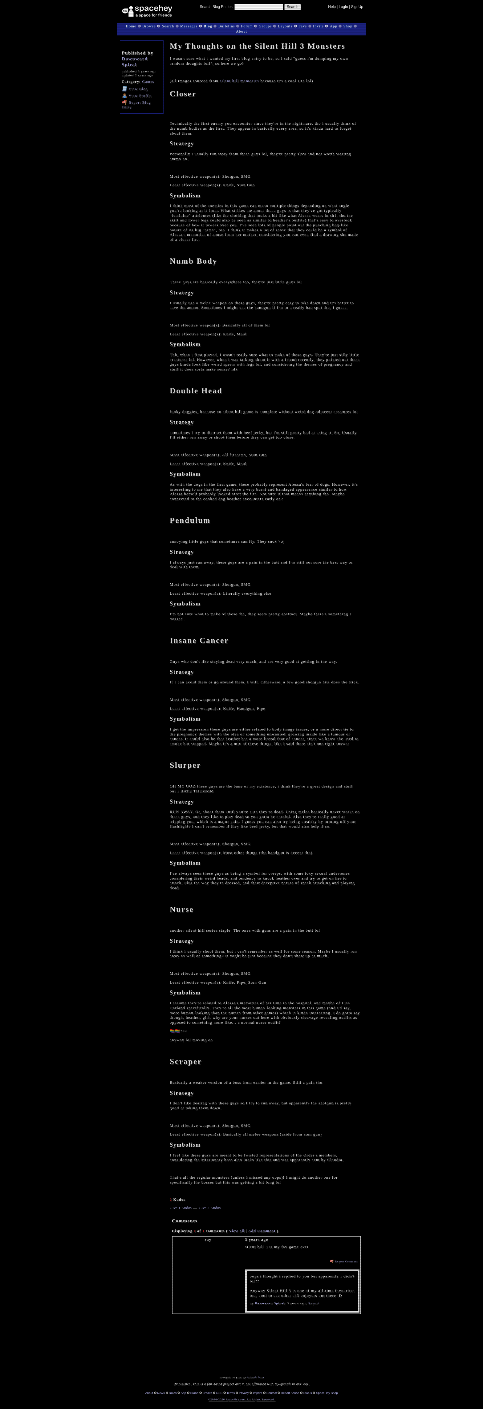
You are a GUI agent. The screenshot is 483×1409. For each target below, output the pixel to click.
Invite (318, 26)
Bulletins (226, 26)
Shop (347, 26)
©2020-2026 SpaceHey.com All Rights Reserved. (241, 1399)
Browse (149, 26)
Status (307, 1393)
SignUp (357, 7)
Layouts (285, 26)
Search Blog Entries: (216, 7)
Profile (137, 95)
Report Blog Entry (136, 104)
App (333, 26)
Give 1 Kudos (181, 1208)
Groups (265, 26)
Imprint (257, 1393)
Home (131, 26)
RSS (219, 1393)
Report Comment (344, 1261)
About (241, 31)
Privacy (244, 1393)
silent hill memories (239, 81)
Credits (207, 1393)
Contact (271, 1393)
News (161, 1393)
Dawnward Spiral (135, 61)
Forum (247, 26)
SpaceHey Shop (327, 1393)
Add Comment (262, 1231)
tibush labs (255, 1377)
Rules (173, 1393)
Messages (188, 26)
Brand (194, 1393)
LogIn (343, 7)
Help (332, 7)
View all (237, 1231)
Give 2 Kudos (210, 1208)
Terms (230, 1393)
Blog (208, 26)
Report (313, 1303)
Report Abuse (290, 1393)
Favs (302, 26)
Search (292, 7)
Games (148, 81)
